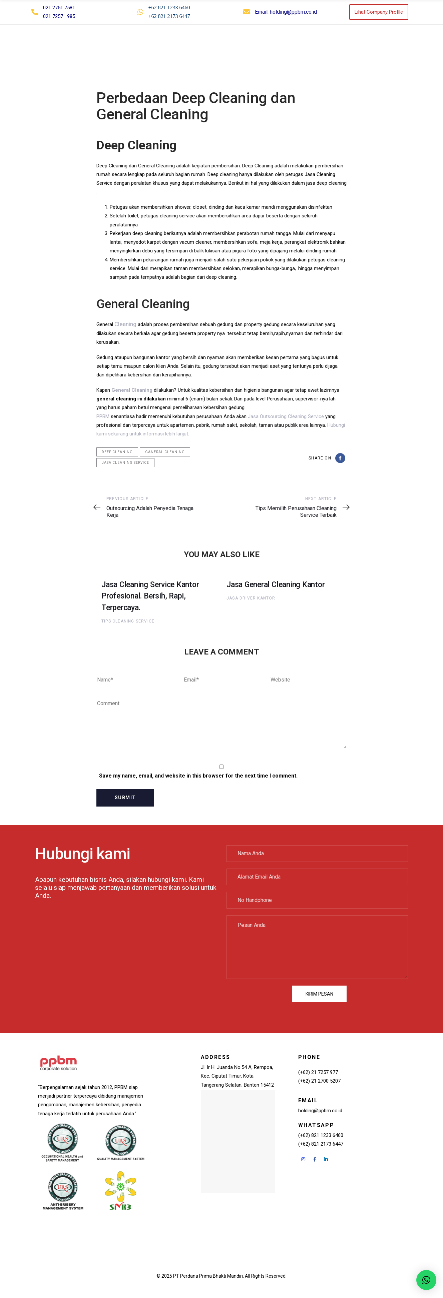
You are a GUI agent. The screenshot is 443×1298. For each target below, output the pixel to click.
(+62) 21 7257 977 (318, 1072)
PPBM (102, 416)
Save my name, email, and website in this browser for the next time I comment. (198, 775)
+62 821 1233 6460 (169, 7)
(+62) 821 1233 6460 (320, 1135)
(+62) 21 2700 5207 (319, 1081)
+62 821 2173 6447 (169, 16)
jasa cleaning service (125, 462)
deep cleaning (117, 451)
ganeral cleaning (165, 451)
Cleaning (123, 324)
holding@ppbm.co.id (293, 12)
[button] (408, 44)
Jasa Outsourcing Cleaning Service (286, 416)
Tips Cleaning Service (127, 620)
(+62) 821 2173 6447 (320, 1144)
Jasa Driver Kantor (251, 597)
